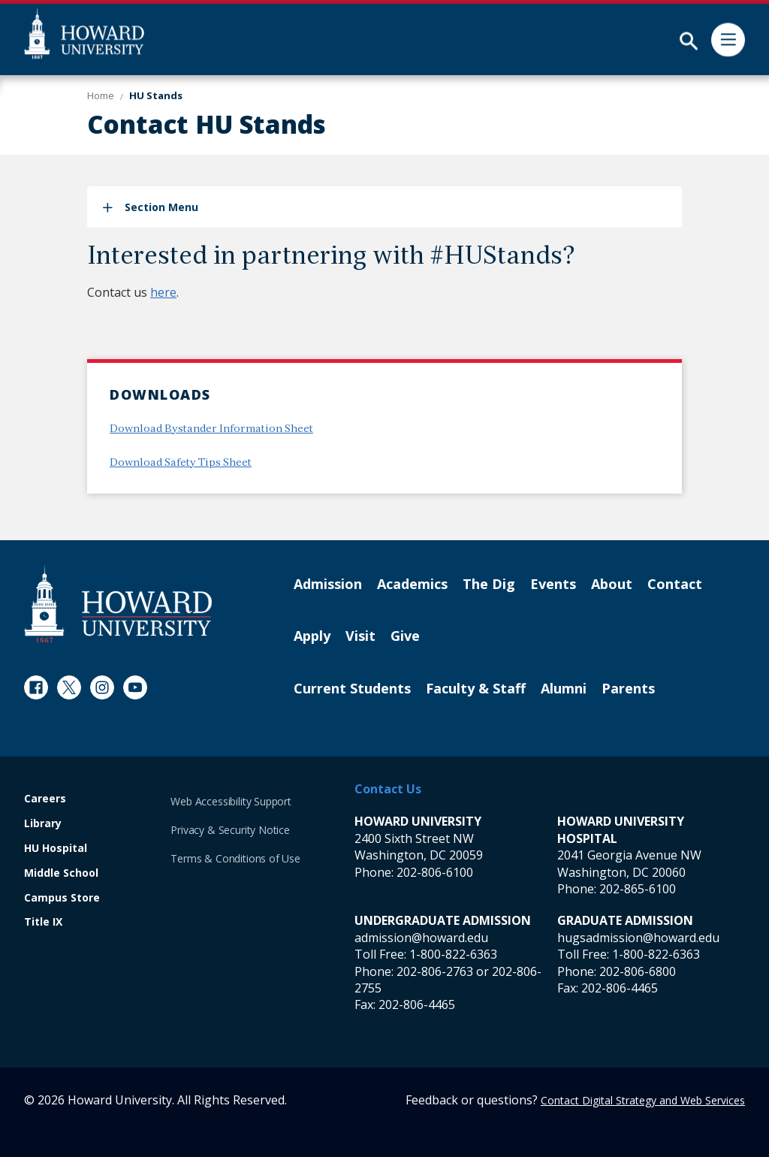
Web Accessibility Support (230, 801)
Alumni (564, 689)
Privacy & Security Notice (230, 830)
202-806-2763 (435, 971)
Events (553, 584)
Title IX (43, 922)
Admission (328, 584)
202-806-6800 (637, 971)
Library (43, 823)
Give (405, 636)
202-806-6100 (435, 872)
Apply (312, 636)
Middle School (61, 873)
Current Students (352, 689)
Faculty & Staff (476, 689)
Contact (674, 584)
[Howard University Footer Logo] (118, 603)
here (163, 292)
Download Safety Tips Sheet (181, 463)
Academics (412, 584)
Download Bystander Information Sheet (211, 429)
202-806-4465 (416, 1004)
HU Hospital (55, 848)
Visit (360, 636)
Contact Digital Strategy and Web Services (643, 1100)
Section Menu (161, 207)
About (611, 584)
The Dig (489, 584)
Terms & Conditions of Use (235, 858)
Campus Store (62, 898)
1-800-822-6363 (453, 954)
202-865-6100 (637, 889)
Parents (628, 689)
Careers (45, 799)
